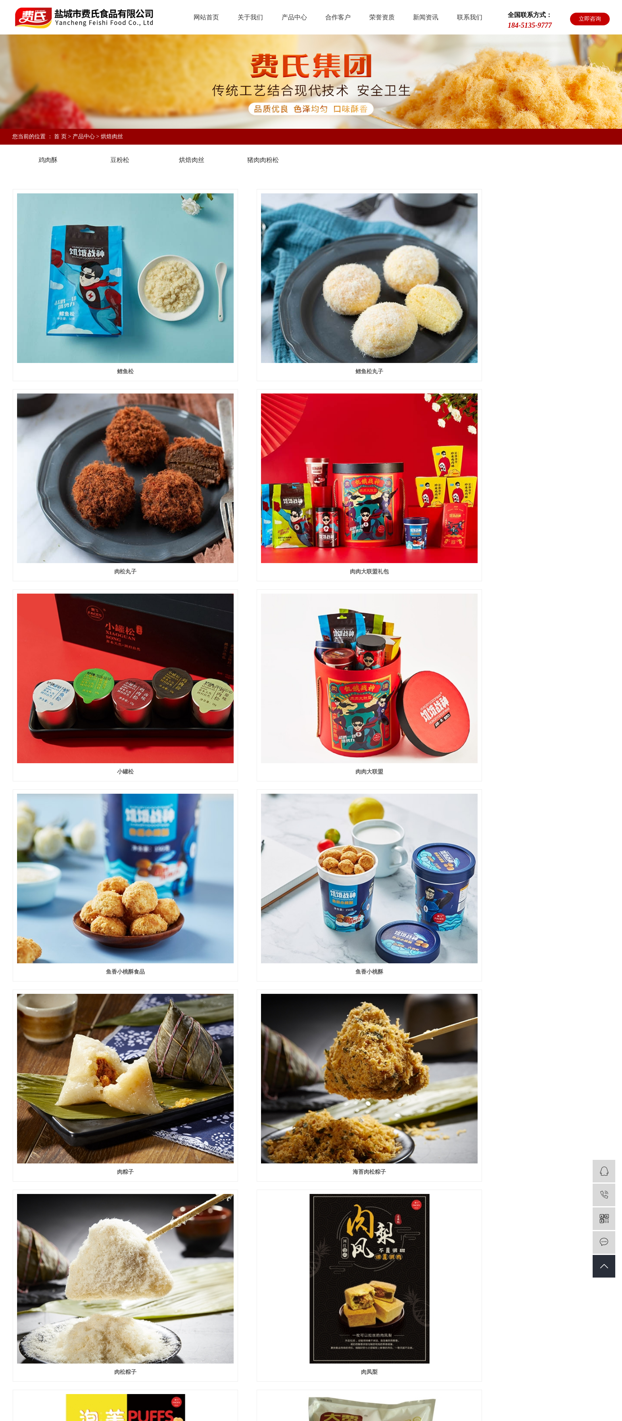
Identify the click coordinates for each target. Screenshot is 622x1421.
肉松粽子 (311, 850)
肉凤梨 (516, 850)
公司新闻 (383, 1283)
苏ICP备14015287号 (153, 1402)
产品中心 (294, 17)
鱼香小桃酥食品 (105, 681)
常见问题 (383, 1315)
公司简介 (186, 1283)
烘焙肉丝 (112, 136)
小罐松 (311, 511)
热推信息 (372, 1402)
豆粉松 (119, 160)
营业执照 (186, 1346)
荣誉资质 (382, 17)
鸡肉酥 (48, 160)
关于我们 (250, 17)
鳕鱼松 (106, 341)
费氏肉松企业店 (78, 1379)
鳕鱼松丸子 (311, 341)
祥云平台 (350, 1402)
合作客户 (338, 17)
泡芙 (105, 1020)
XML (429, 1402)
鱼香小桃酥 (311, 681)
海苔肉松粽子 (106, 850)
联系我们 (469, 17)
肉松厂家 (235, 1402)
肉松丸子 (516, 341)
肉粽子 (516, 681)
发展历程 (186, 1330)
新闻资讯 (425, 17)
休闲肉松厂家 (262, 1402)
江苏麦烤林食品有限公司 (122, 1379)
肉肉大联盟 (516, 511)
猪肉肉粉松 (263, 160)
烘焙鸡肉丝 (516, 1020)
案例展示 (317, 1265)
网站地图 (396, 1402)
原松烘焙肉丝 (311, 1189)
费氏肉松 (213, 1402)
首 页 (60, 136)
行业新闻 (383, 1299)
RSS (415, 1402)
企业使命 (186, 1299)
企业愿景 (186, 1315)
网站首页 (206, 17)
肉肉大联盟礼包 (105, 511)
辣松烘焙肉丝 (106, 1189)
